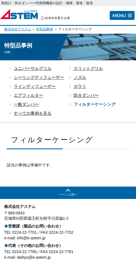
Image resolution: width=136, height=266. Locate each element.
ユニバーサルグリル (32, 68)
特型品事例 (44, 29)
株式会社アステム (17, 29)
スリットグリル (88, 68)
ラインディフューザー (35, 86)
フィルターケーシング (95, 104)
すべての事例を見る (32, 113)
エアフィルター (28, 95)
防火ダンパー (86, 95)
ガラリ (80, 86)
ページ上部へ (68, 194)
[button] (122, 15)
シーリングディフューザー (39, 77)
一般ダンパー (26, 104)
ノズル (80, 77)
